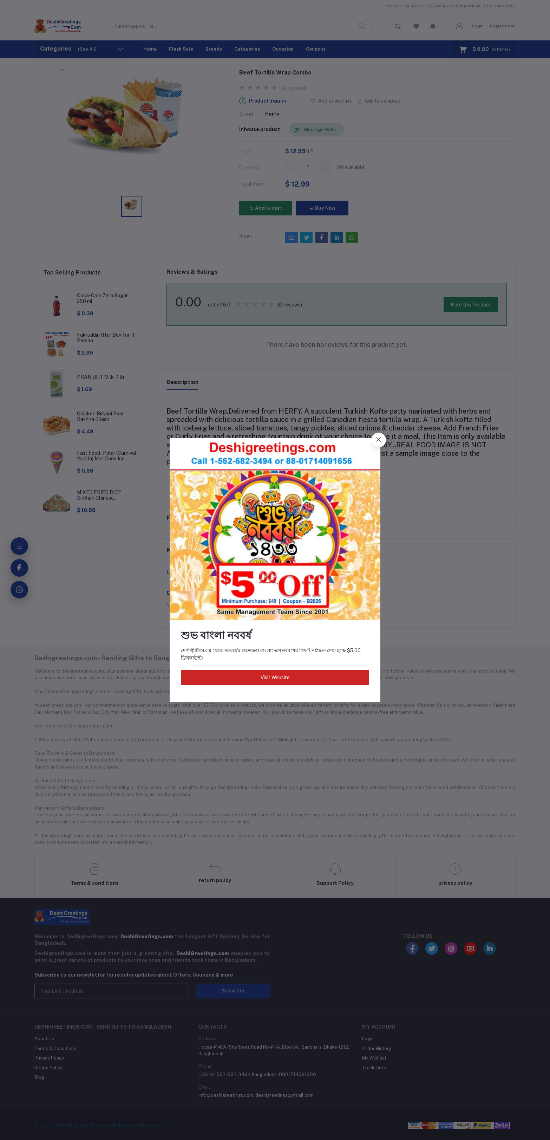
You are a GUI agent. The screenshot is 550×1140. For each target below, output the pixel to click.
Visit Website (275, 677)
